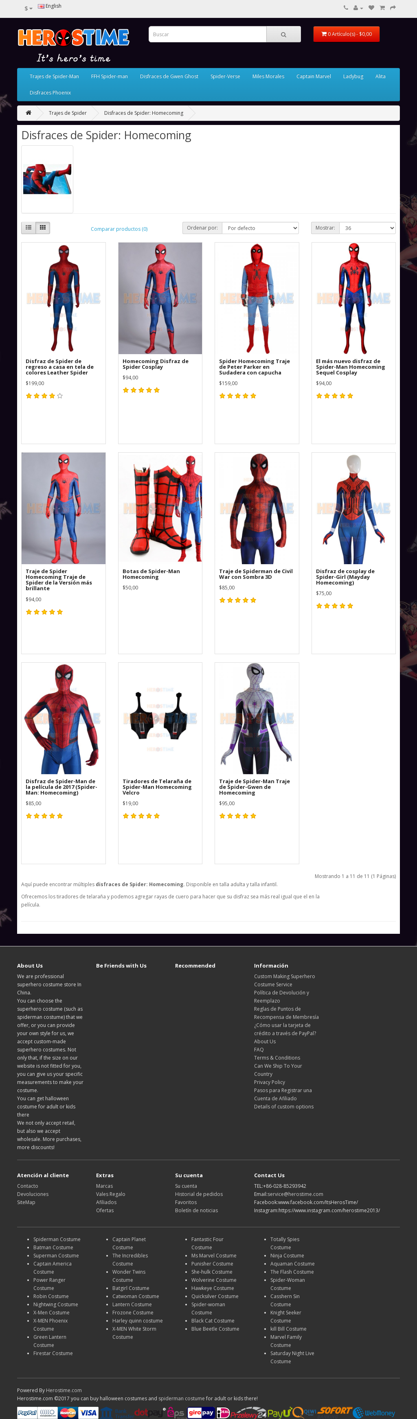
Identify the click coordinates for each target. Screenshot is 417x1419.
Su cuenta (186, 1185)
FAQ (259, 1049)
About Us (265, 1041)
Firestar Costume (53, 1353)
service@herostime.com (295, 1194)
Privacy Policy (269, 1082)
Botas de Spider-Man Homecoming (151, 573)
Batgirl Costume (130, 1288)
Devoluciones (32, 1194)
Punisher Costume (212, 1263)
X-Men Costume (51, 1312)
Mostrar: (325, 227)
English (49, 5)
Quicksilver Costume (215, 1296)
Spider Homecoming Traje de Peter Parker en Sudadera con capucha (254, 367)
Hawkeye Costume (212, 1288)
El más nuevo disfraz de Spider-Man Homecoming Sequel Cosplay (350, 367)
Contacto (27, 1185)
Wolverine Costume (214, 1280)
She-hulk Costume (212, 1271)
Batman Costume (53, 1247)
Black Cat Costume (213, 1320)
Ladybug (353, 76)
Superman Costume (56, 1255)
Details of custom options (284, 1106)
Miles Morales (268, 76)
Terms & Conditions (277, 1057)
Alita (380, 76)
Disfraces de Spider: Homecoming (143, 112)
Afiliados (106, 1202)
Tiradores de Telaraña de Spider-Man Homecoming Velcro (157, 787)
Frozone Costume (133, 1312)
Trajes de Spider (68, 112)
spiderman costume (181, 1398)
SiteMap (26, 1202)
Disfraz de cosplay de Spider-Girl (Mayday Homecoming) (345, 577)
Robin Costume (51, 1296)
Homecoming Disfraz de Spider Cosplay (156, 363)
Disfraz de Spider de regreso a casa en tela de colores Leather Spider (60, 367)
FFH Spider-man (109, 76)
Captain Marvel (313, 76)
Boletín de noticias (196, 1210)
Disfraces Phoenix (50, 92)
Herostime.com (64, 1390)
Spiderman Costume (57, 1239)
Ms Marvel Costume (214, 1255)
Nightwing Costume (55, 1304)
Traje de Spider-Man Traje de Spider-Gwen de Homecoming (254, 787)
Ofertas (105, 1210)
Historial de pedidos (199, 1194)
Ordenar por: (202, 227)
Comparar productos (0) (119, 229)
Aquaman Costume (292, 1263)
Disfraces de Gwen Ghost (169, 76)
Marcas (104, 1185)
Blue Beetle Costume (215, 1328)
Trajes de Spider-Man (54, 76)
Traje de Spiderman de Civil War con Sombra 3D (256, 573)
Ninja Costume (287, 1255)
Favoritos (186, 1202)
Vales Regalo (110, 1194)
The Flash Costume (292, 1271)
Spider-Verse (225, 76)
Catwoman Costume (135, 1296)
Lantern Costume (132, 1304)
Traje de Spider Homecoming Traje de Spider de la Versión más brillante (59, 579)
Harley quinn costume (137, 1320)
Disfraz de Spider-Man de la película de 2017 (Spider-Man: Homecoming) (61, 787)
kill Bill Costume (288, 1328)
